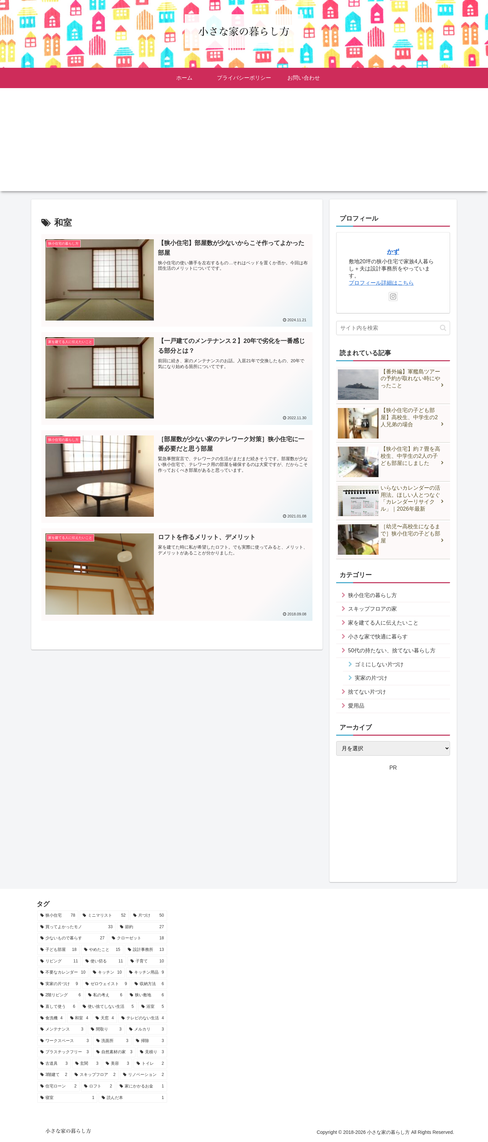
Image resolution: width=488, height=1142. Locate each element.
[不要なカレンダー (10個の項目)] (62, 972)
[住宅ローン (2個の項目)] (58, 1086)
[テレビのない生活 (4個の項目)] (142, 1018)
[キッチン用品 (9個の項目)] (146, 972)
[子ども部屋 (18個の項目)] (58, 950)
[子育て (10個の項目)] (147, 961)
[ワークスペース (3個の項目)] (64, 1041)
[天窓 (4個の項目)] (105, 1018)
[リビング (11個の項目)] (59, 961)
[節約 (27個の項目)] (142, 927)
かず (393, 251)
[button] (443, 328)
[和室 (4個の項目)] (79, 1018)
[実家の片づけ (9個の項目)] (59, 984)
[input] (393, 328)
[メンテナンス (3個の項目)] (61, 1029)
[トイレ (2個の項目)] (150, 1064)
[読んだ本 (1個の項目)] (133, 1098)
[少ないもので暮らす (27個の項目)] (72, 938)
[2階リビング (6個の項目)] (60, 995)
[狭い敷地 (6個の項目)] (147, 995)
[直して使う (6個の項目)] (57, 1007)
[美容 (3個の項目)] (117, 1064)
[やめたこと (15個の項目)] (102, 950)
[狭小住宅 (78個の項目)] (57, 916)
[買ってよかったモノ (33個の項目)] (76, 927)
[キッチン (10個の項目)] (107, 972)
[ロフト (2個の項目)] (98, 1086)
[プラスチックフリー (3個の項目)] (64, 1052)
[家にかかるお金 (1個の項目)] (142, 1086)
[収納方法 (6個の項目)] (149, 984)
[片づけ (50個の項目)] (148, 916)
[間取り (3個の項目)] (106, 1029)
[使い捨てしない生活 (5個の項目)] (108, 1007)
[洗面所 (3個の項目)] (112, 1041)
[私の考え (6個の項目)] (105, 995)
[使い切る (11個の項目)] (104, 961)
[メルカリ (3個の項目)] (146, 1029)
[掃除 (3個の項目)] (150, 1041)
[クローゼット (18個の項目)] (138, 938)
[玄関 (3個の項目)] (87, 1064)
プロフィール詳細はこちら (381, 283)
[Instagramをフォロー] (393, 296)
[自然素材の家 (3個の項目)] (114, 1052)
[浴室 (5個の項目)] (152, 1007)
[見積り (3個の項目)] (152, 1052)
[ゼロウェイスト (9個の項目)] (106, 984)
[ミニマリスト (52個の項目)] (104, 916)
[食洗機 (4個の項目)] (51, 1018)
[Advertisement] (244, 143)
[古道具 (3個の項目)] (54, 1064)
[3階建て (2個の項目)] (53, 1075)
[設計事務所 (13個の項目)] (146, 950)
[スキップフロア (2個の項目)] (95, 1075)
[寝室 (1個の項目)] (67, 1098)
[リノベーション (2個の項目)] (143, 1075)
